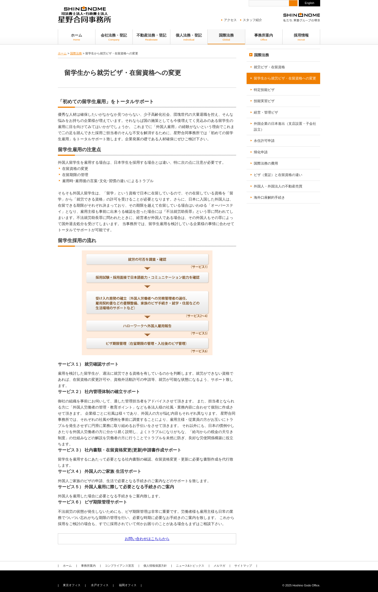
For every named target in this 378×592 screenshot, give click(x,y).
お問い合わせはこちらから (147, 539)
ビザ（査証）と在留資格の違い (278, 175)
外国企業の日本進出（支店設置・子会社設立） (285, 126)
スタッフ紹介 (252, 20)
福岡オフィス (126, 585)
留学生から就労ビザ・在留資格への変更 (285, 78)
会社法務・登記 (114, 37)
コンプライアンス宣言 (117, 565)
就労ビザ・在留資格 (269, 67)
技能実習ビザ (264, 101)
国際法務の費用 (266, 163)
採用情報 (301, 37)
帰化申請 (261, 152)
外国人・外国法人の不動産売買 (278, 186)
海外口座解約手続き (269, 197)
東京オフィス (71, 585)
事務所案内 (264, 37)
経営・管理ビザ (266, 112)
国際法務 (226, 37)
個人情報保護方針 (152, 565)
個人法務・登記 (189, 37)
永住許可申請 (264, 141)
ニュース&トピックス (187, 565)
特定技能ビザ (264, 90)
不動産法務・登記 (151, 37)
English (309, 3)
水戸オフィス (98, 585)
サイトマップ (239, 565)
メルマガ (216, 565)
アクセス (230, 20)
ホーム (76, 37)
